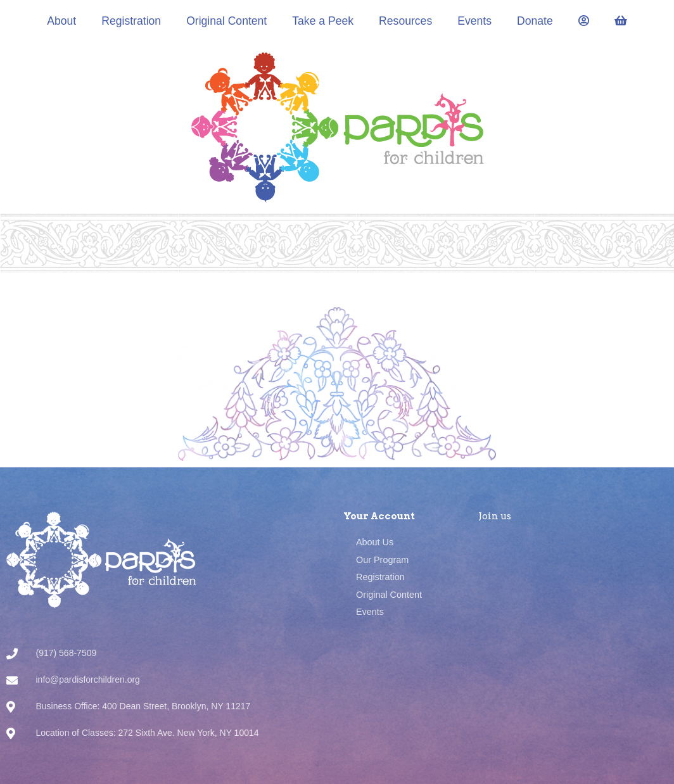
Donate (535, 21)
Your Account (379, 516)
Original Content (226, 21)
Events (474, 21)
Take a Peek (322, 21)
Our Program (382, 560)
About (61, 21)
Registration (131, 21)
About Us (374, 542)
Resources (405, 21)
